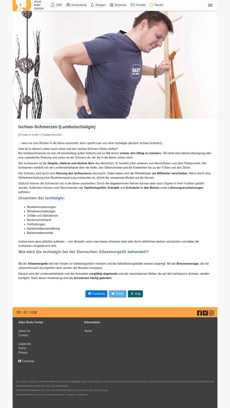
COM (33, 312)
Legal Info (24, 343)
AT (25, 312)
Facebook (26, 361)
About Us (24, 330)
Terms (22, 348)
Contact (23, 335)
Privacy (23, 352)
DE (18, 312)
